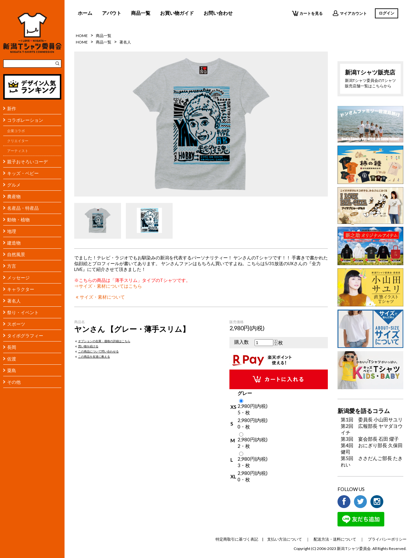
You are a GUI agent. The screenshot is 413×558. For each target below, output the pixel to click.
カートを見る (307, 13)
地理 (11, 231)
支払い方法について (284, 539)
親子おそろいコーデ (27, 161)
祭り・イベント (23, 312)
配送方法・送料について (335, 539)
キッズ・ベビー (23, 173)
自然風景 (16, 254)
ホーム (85, 13)
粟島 (11, 370)
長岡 (11, 347)
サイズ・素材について (99, 297)
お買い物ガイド (177, 13)
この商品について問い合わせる (96, 351)
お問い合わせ (218, 13)
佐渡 (11, 358)
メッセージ (18, 277)
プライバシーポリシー (387, 539)
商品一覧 (140, 13)
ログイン (386, 13)
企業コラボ (16, 131)
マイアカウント (349, 13)
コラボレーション (25, 120)
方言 (11, 266)
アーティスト (17, 151)
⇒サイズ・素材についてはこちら (108, 286)
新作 (11, 108)
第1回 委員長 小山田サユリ (372, 419)
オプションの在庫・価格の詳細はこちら (102, 341)
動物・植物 (18, 219)
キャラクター (20, 289)
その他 (14, 382)
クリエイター (17, 141)
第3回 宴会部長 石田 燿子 (370, 439)
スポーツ (16, 324)
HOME (82, 35)
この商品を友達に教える (92, 356)
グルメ (14, 185)
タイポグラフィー (25, 335)
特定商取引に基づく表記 (237, 539)
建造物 (14, 242)
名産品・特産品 (23, 208)
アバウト (111, 13)
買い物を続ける (86, 346)
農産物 (14, 196)
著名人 (14, 300)
